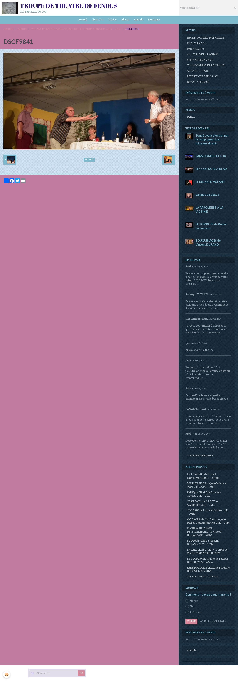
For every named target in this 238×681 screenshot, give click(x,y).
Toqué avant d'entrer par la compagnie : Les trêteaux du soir (212, 139)
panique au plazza (207, 194)
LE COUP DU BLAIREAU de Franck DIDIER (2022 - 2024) (207, 560)
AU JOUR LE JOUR (197, 71)
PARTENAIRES (195, 49)
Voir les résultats (213, 621)
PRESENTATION (196, 43)
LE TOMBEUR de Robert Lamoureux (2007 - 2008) (203, 476)
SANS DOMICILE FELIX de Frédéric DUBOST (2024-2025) (208, 569)
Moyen (191, 601)
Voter (191, 621)
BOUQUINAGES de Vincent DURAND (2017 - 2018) (203, 542)
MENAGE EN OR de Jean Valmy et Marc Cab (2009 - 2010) (207, 485)
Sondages (154, 19)
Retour (89, 159)
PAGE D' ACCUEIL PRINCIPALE (205, 37)
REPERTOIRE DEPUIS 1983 (203, 76)
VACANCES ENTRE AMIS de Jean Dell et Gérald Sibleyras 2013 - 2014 (76, 29)
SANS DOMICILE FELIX (211, 156)
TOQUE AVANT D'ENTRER (202, 576)
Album (125, 19)
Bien (190, 606)
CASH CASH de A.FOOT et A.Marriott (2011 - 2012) (202, 503)
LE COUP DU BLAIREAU (211, 169)
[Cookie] (6, 674)
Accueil (82, 19)
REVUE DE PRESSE (198, 82)
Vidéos (112, 19)
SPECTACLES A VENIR (200, 59)
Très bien (193, 612)
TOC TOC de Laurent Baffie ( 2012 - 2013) (207, 512)
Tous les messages (200, 455)
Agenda (138, 19)
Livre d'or (98, 19)
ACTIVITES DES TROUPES (202, 54)
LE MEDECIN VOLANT (210, 181)
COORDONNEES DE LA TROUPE (206, 65)
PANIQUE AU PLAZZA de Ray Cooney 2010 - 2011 (204, 494)
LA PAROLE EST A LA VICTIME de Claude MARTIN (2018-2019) (207, 551)
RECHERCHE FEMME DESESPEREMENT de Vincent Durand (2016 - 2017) (204, 532)
